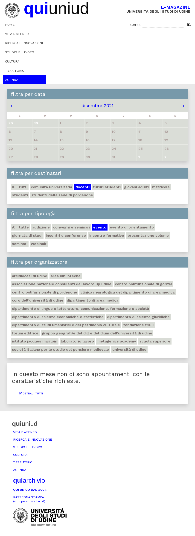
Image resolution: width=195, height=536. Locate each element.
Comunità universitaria (51, 187)
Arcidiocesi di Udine (29, 276)
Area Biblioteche (66, 276)
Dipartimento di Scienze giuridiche (138, 317)
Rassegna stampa (29, 499)
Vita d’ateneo (17, 34)
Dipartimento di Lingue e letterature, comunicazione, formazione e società (80, 308)
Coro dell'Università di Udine (37, 300)
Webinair (39, 244)
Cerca (135, 25)
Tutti (19, 187)
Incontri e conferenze (66, 235)
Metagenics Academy (116, 341)
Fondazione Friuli (138, 325)
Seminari (19, 244)
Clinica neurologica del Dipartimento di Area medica (128, 292)
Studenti (20, 195)
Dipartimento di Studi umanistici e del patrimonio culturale (66, 325)
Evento (99, 227)
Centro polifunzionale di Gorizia (143, 284)
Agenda (11, 80)
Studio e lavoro (19, 52)
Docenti (83, 187)
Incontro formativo (106, 235)
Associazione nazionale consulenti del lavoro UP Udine (61, 284)
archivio (29, 480)
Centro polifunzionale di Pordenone (44, 292)
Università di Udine (129, 349)
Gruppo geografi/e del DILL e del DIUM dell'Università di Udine (97, 333)
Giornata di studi (27, 235)
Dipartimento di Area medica (92, 300)
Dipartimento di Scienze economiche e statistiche (58, 317)
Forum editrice (25, 333)
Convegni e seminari (71, 227)
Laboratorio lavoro (77, 341)
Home (10, 24)
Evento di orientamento (132, 227)
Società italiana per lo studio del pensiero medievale (60, 349)
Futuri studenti (107, 187)
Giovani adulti (136, 187)
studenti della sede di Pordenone (62, 195)
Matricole (161, 187)
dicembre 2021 (97, 105)
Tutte (20, 227)
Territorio (14, 70)
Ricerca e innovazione (24, 43)
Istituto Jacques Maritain (34, 341)
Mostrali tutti (31, 393)
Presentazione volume (148, 235)
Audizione (41, 227)
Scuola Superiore (155, 341)
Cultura (12, 61)
